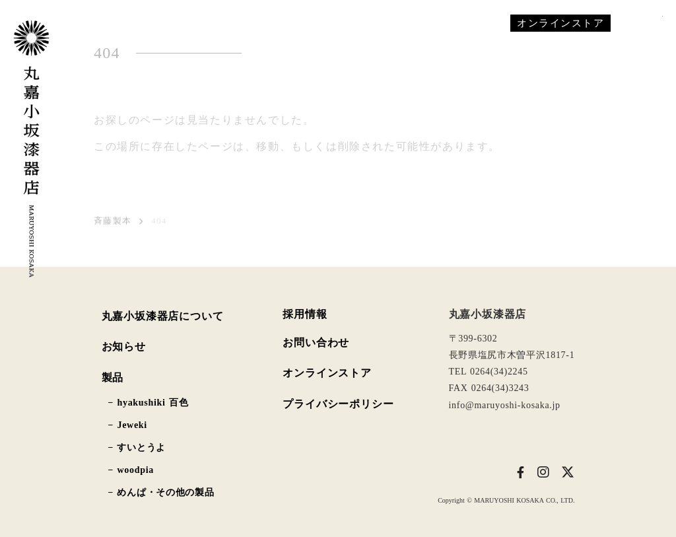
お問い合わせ (316, 342)
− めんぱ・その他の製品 (161, 492)
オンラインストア (327, 372)
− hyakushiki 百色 (148, 403)
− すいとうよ (137, 447)
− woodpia (131, 470)
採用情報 (305, 314)
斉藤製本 (112, 223)
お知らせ (124, 346)
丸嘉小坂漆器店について (163, 316)
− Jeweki (127, 425)
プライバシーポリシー (338, 404)
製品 (113, 377)
